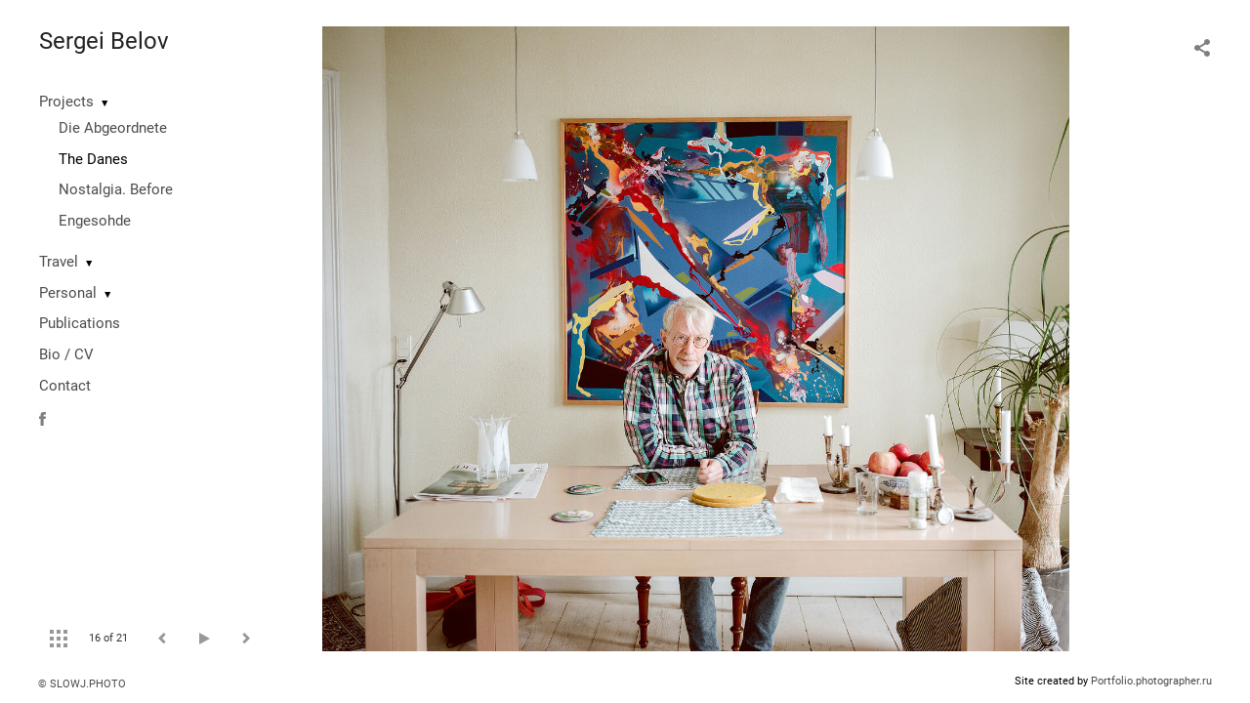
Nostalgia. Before (116, 189)
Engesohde (95, 220)
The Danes (93, 159)
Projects (66, 101)
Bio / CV (66, 354)
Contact (65, 385)
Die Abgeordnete (113, 128)
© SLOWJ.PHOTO (82, 684)
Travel (58, 261)
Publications (79, 323)
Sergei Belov (104, 41)
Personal (68, 293)
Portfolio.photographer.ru (1151, 681)
